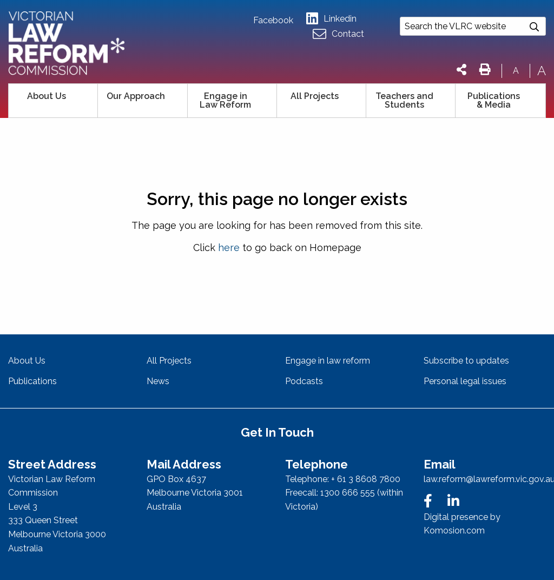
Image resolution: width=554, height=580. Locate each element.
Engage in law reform (327, 360)
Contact (338, 34)
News (158, 381)
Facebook (273, 20)
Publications (32, 381)
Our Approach (136, 96)
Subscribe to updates (466, 360)
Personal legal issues (465, 381)
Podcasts (304, 381)
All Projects (315, 96)
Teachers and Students (404, 100)
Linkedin (331, 18)
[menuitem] (53, 100)
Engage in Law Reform (225, 100)
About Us (46, 96)
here (229, 247)
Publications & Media (493, 100)
